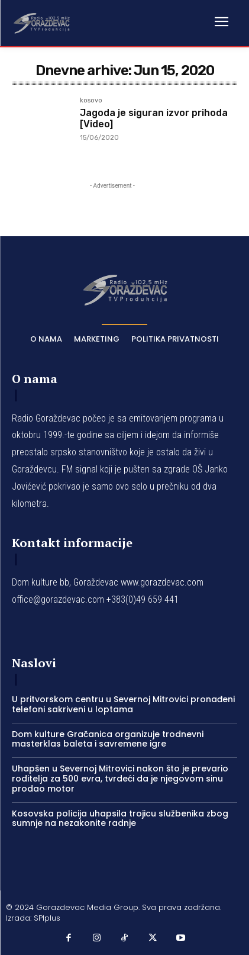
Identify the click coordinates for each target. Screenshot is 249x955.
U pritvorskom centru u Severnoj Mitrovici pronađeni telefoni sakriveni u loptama (123, 704)
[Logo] (41, 22)
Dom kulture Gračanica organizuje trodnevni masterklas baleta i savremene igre (107, 739)
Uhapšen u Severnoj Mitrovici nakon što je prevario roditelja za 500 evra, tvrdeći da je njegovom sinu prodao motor (120, 779)
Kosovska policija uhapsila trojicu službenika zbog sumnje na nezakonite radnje (120, 818)
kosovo (91, 100)
